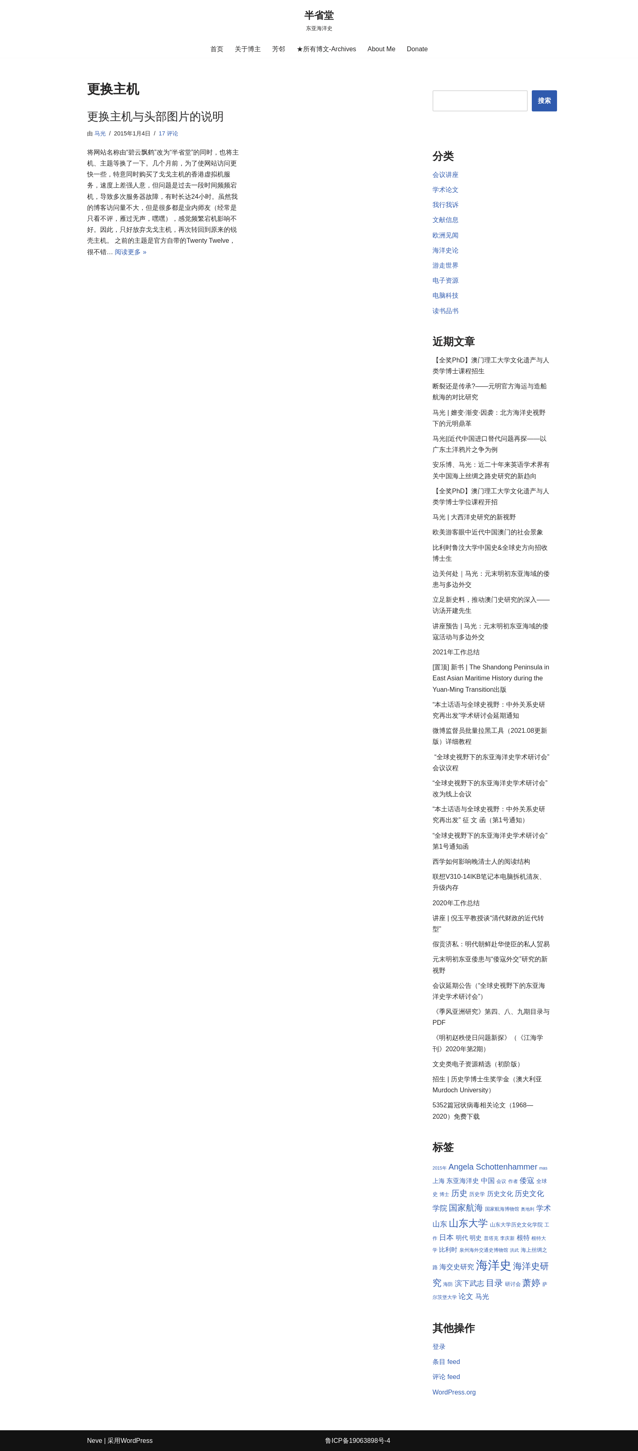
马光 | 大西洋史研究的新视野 (474, 517)
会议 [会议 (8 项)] (501, 1181)
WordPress (136, 1440)
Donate (417, 49)
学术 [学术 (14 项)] (543, 1208)
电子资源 (446, 280)
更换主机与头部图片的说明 (155, 116)
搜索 (544, 100)
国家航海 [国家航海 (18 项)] (466, 1208)
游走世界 (446, 265)
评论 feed (446, 1376)
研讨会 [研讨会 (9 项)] (513, 1284)
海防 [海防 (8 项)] (448, 1284)
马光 (100, 133)
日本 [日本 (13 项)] (446, 1237)
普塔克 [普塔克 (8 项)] (491, 1238)
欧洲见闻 (446, 235)
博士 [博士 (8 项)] (444, 1194)
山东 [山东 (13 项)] (440, 1224)
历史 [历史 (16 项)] (459, 1193)
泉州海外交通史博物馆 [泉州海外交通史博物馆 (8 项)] (483, 1250)
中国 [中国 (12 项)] (488, 1180)
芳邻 (278, 49)
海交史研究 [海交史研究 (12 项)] (456, 1266)
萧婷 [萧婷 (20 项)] (531, 1283)
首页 (216, 49)
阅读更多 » (130, 251)
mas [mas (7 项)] (543, 1168)
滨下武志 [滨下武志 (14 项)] (469, 1283)
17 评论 (168, 133)
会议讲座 (446, 174)
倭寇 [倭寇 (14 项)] (527, 1180)
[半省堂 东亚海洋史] (319, 20)
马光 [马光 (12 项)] (482, 1296)
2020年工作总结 (456, 903)
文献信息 (446, 219)
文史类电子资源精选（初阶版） (478, 1064)
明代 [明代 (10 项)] (462, 1238)
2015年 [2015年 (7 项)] (440, 1168)
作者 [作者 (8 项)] (513, 1181)
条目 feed (446, 1361)
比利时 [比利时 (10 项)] (448, 1249)
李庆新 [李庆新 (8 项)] (507, 1238)
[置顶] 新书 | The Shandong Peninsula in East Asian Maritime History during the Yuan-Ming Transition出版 (491, 678)
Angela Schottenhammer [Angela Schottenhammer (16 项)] (492, 1166)
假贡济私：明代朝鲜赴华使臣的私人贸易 (491, 944)
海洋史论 (446, 250)
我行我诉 (446, 204)
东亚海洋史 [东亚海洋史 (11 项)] (462, 1180)
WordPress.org (454, 1392)
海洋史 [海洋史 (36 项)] (493, 1265)
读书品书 (446, 310)
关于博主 (248, 49)
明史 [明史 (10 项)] (476, 1238)
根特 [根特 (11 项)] (523, 1237)
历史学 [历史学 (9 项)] (477, 1194)
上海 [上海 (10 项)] (439, 1181)
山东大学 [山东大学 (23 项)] (468, 1223)
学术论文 (446, 189)
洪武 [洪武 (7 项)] (514, 1250)
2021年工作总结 (456, 652)
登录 (439, 1346)
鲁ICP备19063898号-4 (357, 1440)
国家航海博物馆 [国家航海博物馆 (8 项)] (502, 1209)
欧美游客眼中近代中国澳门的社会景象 (488, 532)
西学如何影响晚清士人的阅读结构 (481, 861)
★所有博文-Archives (326, 49)
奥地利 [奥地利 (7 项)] (527, 1209)
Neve (94, 1440)
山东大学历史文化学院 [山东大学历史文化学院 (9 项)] (516, 1225)
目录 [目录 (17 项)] (494, 1283)
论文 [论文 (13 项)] (466, 1296)
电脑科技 (446, 295)
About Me (381, 49)
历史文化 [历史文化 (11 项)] (500, 1193)
